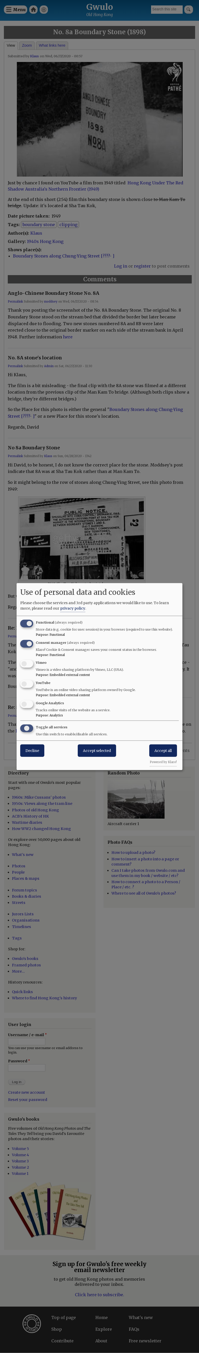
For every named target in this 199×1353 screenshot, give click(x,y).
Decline (32, 750)
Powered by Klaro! (163, 762)
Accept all (163, 750)
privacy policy (72, 608)
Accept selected (97, 750)
